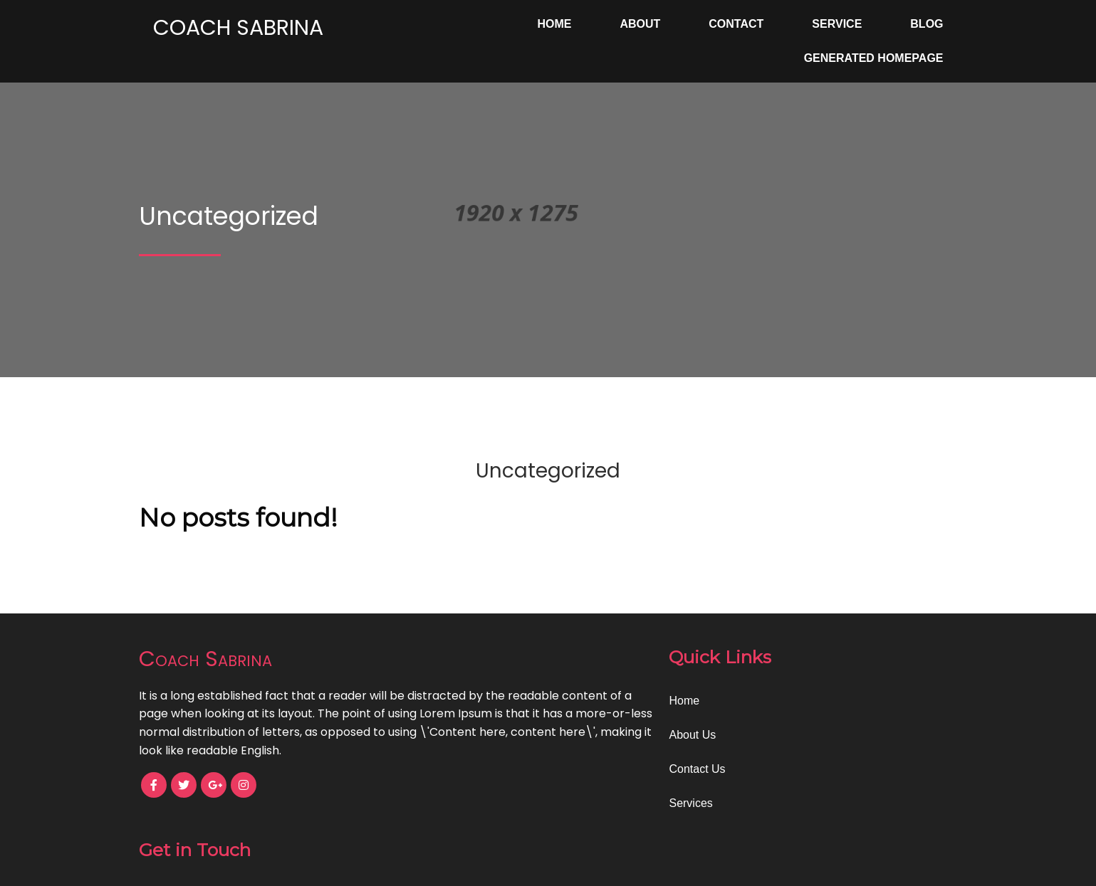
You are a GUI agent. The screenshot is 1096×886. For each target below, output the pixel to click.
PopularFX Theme (615, 865)
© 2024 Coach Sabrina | (498, 865)
